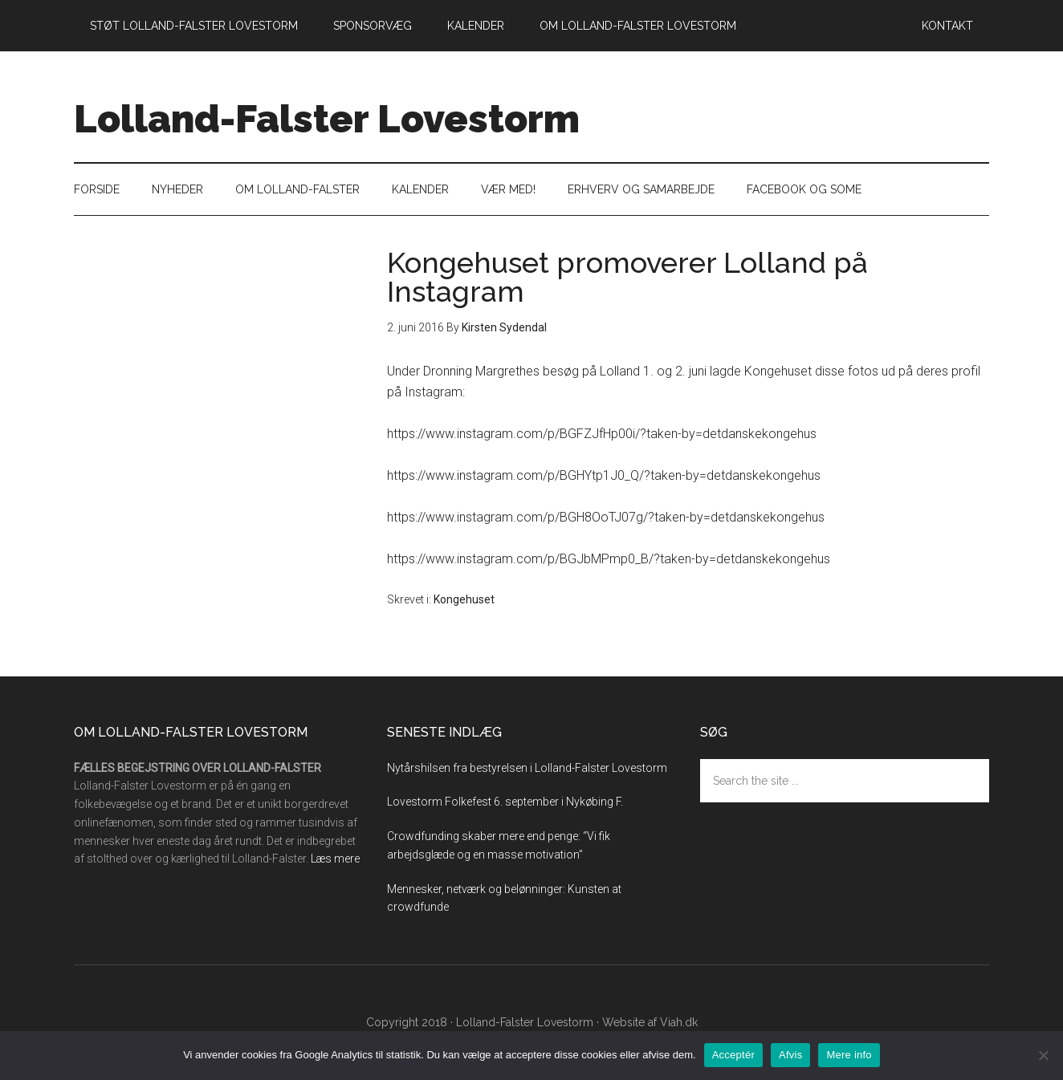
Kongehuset (464, 599)
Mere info (848, 1055)
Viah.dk (679, 1022)
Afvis (790, 1055)
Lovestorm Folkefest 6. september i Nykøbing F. (505, 801)
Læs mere (335, 858)
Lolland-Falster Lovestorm (327, 118)
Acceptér (733, 1055)
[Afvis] (1043, 1055)
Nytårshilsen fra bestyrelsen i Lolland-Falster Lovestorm (527, 767)
